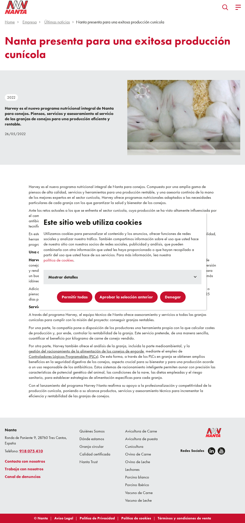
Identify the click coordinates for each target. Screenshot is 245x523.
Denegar (173, 297)
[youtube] (221, 451)
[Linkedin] (211, 451)
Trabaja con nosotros (24, 469)
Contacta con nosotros (25, 461)
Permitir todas (75, 297)
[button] (225, 7)
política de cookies (58, 260)
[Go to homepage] (16, 7)
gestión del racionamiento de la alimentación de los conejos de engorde (87, 351)
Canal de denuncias (22, 476)
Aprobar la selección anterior (126, 297)
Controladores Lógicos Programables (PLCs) (63, 356)
